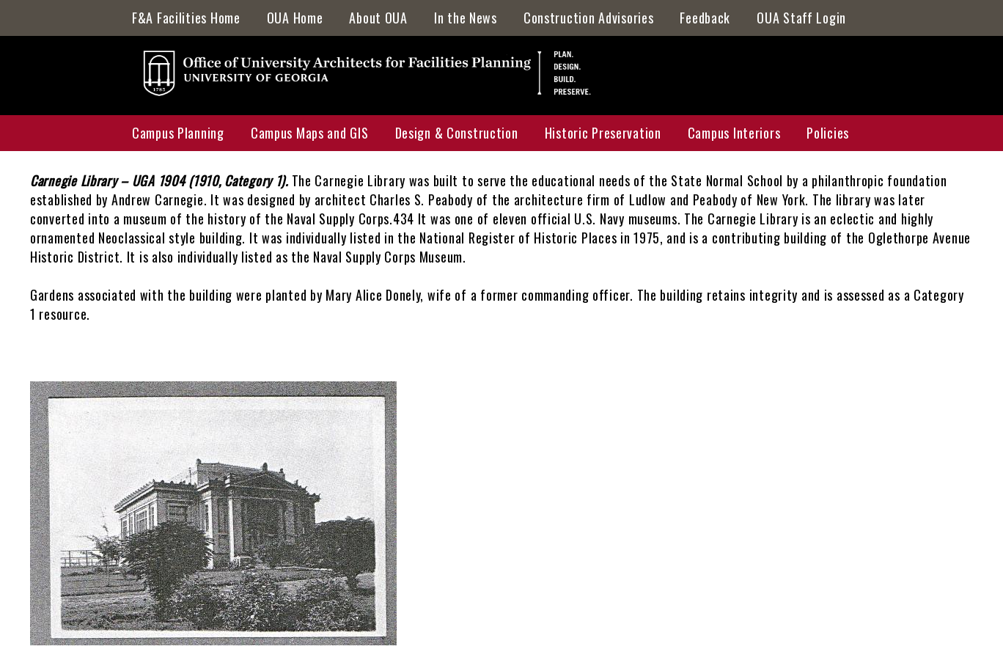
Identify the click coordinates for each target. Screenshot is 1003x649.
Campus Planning (178, 132)
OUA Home (295, 17)
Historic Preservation (603, 132)
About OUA (378, 17)
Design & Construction (456, 132)
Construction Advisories (588, 17)
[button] (213, 639)
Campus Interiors (734, 132)
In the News (465, 17)
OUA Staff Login (801, 17)
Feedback (705, 17)
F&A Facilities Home (186, 17)
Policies (828, 132)
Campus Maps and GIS (310, 132)
